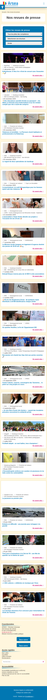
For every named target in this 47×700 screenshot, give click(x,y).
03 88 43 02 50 (6, 632)
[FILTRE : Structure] (24, 39)
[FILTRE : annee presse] (24, 43)
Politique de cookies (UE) (23, 692)
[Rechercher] (43, 662)
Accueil (4, 12)
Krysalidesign (29, 696)
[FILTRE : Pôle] (24, 34)
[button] (44, 3)
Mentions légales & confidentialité (23, 690)
